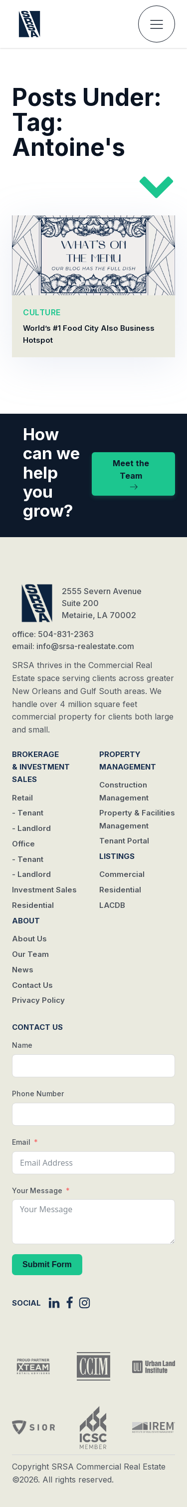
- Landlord (31, 828)
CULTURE (42, 313)
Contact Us (32, 985)
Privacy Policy (38, 1000)
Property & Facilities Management (137, 819)
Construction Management (124, 791)
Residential (33, 905)
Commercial (122, 874)
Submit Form (47, 1264)
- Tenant (27, 812)
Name (22, 1045)
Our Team (30, 954)
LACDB (112, 905)
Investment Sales (44, 889)
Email (21, 1142)
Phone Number (38, 1093)
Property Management (127, 760)
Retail (22, 797)
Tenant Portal (124, 840)
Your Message (37, 1190)
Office (23, 843)
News (22, 969)
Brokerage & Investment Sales (41, 767)
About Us (29, 938)
